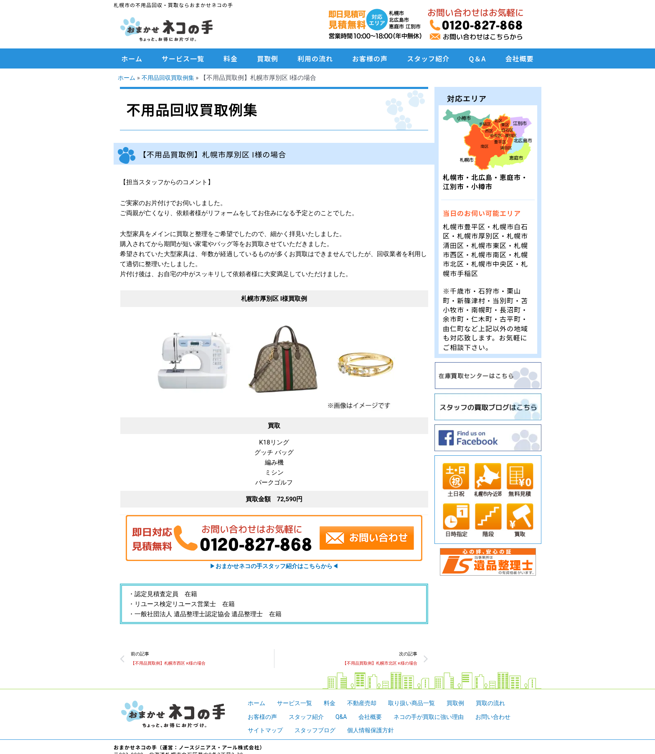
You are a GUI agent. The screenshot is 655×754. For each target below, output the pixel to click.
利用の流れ (315, 58)
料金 (230, 58)
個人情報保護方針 (378, 731)
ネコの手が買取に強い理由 (438, 718)
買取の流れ (502, 704)
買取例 (267, 58)
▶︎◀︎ (274, 566)
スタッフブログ (319, 731)
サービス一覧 (183, 58)
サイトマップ (266, 731)
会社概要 (519, 58)
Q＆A (477, 58)
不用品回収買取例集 (171, 77)
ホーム (132, 58)
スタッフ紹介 (428, 58)
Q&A (346, 718)
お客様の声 (370, 58)
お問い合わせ (506, 718)
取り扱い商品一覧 (420, 704)
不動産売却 (367, 704)
